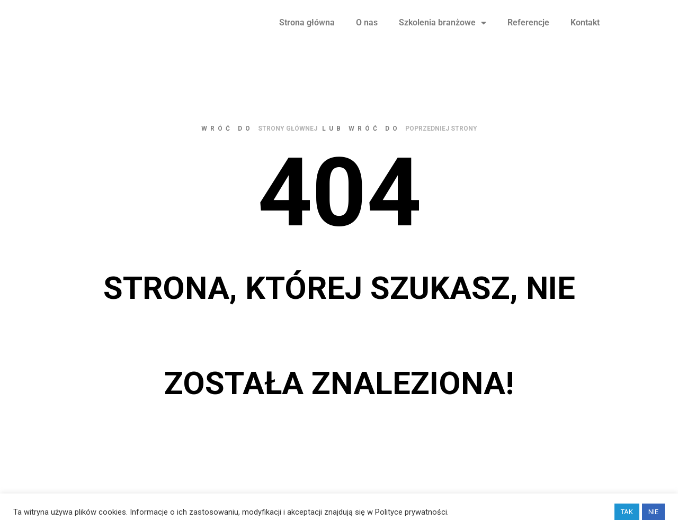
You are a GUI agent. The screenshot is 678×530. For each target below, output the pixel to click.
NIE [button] (653, 512)
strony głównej (287, 148)
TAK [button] (627, 512)
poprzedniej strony (441, 148)
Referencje (528, 32)
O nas (367, 32)
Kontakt (585, 32)
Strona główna (307, 32)
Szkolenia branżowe (442, 32)
